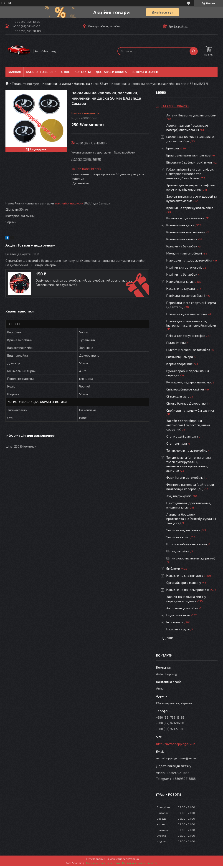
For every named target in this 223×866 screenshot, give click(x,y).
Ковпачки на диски (180, 225)
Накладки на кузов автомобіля (189, 260)
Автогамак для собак (182, 608)
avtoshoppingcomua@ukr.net (177, 758)
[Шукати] (194, 51)
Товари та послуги (25, 84)
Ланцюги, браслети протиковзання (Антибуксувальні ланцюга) (191, 518)
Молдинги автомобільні (184, 253)
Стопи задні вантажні (182, 436)
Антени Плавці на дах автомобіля (191, 115)
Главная (14, 72)
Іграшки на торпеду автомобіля (189, 208)
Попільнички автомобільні (185, 295)
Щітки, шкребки (178, 551)
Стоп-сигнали (176, 443)
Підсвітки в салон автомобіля (188, 350)
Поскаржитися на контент (103, 862)
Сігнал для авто (178, 396)
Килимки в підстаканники (185, 218)
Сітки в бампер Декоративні (187, 403)
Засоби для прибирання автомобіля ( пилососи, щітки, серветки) (188, 425)
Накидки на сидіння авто (184, 575)
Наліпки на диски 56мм (91, 84)
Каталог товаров (39, 72)
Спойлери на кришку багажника (190, 410)
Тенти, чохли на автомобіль (186, 450)
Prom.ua (133, 858)
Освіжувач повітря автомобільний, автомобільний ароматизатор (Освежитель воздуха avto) (84, 282)
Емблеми (173, 568)
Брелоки (172, 148)
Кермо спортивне (179, 364)
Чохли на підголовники (183, 530)
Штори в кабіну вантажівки (186, 544)
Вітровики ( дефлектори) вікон (189, 162)
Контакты (83, 72)
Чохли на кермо (178, 537)
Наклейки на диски (57, 84)
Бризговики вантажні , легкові (188, 155)
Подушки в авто (178, 615)
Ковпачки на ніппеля (181, 239)
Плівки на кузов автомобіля (186, 314)
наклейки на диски (69, 203)
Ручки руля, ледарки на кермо (188, 382)
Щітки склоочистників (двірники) (190, 558)
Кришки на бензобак (181, 246)
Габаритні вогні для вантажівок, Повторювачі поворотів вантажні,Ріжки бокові (190, 173)
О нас (65, 72)
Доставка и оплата (111, 72)
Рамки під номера (179, 357)
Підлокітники (176, 343)
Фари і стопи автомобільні (185, 477)
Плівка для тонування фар (185, 335)
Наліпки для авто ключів (184, 267)
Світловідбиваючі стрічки (185, 389)
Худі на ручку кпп (179, 496)
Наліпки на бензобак (181, 274)
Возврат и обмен (145, 72)
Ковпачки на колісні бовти (185, 232)
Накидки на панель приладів (187, 590)
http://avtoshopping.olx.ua (175, 744)
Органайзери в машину (183, 582)
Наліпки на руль (178, 629)
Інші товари (174, 622)
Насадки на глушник (181, 288)
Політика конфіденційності (139, 862)
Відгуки (167, 638)
